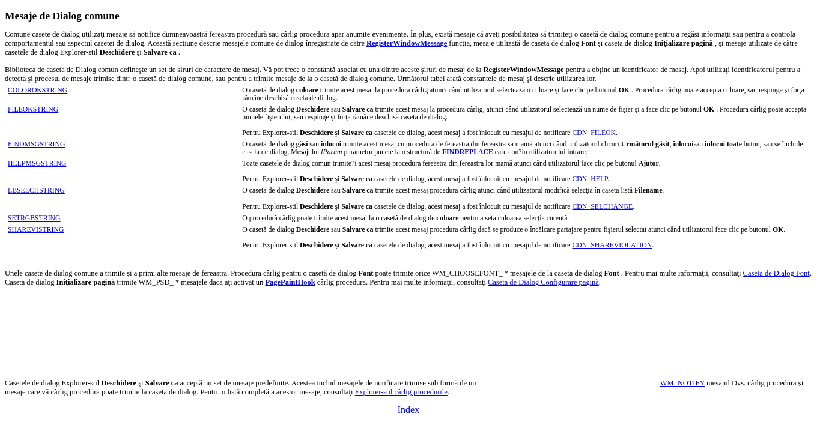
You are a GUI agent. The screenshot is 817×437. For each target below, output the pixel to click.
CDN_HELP (590, 179)
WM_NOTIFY (682, 383)
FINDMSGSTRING (36, 144)
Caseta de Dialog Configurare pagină (543, 282)
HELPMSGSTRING (37, 163)
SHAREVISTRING (36, 230)
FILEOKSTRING (33, 109)
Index (408, 410)
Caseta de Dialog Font (776, 273)
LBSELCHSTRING (36, 190)
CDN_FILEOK (594, 133)
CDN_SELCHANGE (603, 207)
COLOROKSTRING (37, 90)
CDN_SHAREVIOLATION (612, 245)
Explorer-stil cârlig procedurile (401, 392)
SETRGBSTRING (34, 218)
